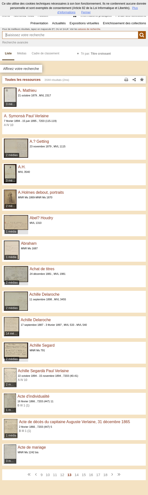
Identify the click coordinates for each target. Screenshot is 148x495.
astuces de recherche (89, 29)
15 (84, 475)
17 (98, 475)
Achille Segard (42, 345)
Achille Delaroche (44, 294)
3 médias (11, 104)
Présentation (39, 23)
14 (76, 475)
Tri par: (96, 53)
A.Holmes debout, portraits (41, 192)
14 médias (12, 333)
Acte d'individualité (33, 396)
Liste (8, 53)
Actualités (59, 23)
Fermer (86, 12)
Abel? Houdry (41, 218)
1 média (11, 231)
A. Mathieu (27, 90)
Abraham (29, 243)
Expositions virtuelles (84, 23)
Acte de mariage (32, 447)
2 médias (12, 155)
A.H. (21, 167)
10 (48, 475)
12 (62, 475)
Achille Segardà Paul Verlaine (43, 371)
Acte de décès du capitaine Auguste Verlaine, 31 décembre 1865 (74, 422)
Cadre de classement (45, 53)
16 (91, 475)
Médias (21, 53)
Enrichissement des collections (124, 23)
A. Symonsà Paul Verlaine (26, 116)
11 (55, 475)
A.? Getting (39, 141)
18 (105, 475)
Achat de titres (42, 269)
